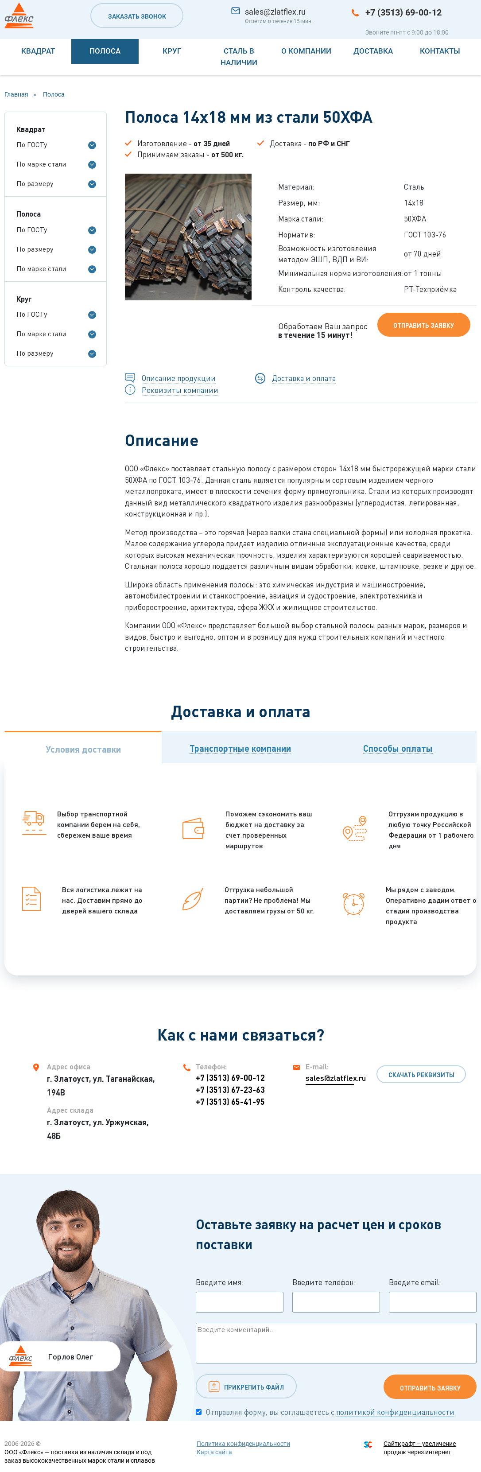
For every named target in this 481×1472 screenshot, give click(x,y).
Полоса (104, 51)
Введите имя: (239, 1295)
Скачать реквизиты (421, 1075)
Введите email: (433, 1295)
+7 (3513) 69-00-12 (403, 12)
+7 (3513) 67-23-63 (230, 1090)
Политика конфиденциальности (243, 1443)
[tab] (83, 747)
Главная (16, 94)
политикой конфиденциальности (395, 1412)
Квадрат (38, 51)
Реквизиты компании (180, 390)
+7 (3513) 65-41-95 (230, 1102)
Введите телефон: (336, 1295)
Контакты (440, 51)
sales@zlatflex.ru (275, 11)
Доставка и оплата (304, 378)
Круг (172, 51)
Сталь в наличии (239, 57)
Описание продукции (179, 378)
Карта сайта (214, 1452)
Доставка (373, 51)
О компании (306, 51)
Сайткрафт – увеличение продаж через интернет (420, 1448)
